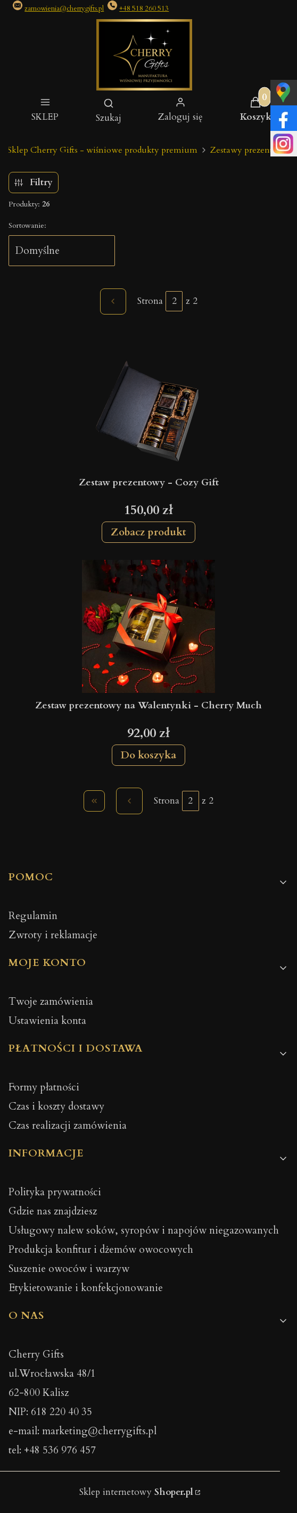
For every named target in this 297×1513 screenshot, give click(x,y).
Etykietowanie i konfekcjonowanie (86, 1288)
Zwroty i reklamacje (53, 935)
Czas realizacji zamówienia (68, 1125)
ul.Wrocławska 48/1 (52, 1373)
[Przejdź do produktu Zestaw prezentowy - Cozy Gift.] (148, 403)
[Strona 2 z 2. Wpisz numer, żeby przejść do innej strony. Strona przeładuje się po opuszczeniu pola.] (174, 301)
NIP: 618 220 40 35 (50, 1412)
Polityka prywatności (55, 1192)
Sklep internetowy (136, 1492)
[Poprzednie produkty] (129, 801)
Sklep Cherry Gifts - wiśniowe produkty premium (102, 150)
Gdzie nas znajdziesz (53, 1211)
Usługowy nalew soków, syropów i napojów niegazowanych (144, 1230)
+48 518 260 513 (144, 8)
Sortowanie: (27, 225)
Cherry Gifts (36, 1354)
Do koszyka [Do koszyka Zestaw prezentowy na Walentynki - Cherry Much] (148, 755)
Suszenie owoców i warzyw (69, 1269)
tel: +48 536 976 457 (52, 1450)
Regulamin (33, 916)
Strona (150, 301)
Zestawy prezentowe (249, 150)
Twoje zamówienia (51, 1001)
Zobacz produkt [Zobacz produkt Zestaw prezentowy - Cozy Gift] (148, 532)
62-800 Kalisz (39, 1393)
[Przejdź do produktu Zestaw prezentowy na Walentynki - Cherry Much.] (148, 626)
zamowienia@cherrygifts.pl (64, 8)
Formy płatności (44, 1087)
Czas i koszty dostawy (56, 1106)
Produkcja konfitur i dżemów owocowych (101, 1249)
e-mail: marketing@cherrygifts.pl (82, 1431)
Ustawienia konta (47, 1021)
